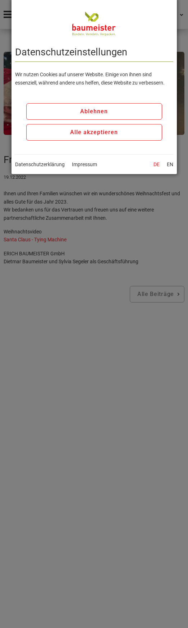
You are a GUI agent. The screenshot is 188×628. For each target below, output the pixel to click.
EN (170, 164)
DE (156, 164)
